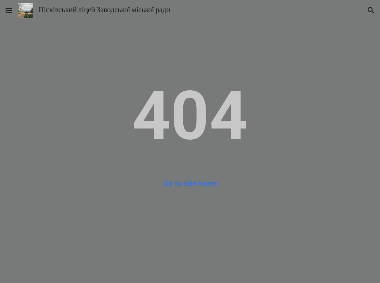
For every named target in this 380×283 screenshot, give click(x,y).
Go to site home (190, 183)
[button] (9, 10)
